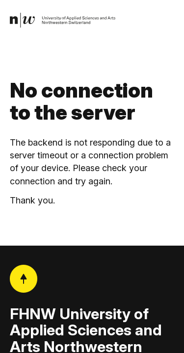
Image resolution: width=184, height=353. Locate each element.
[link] (63, 20)
